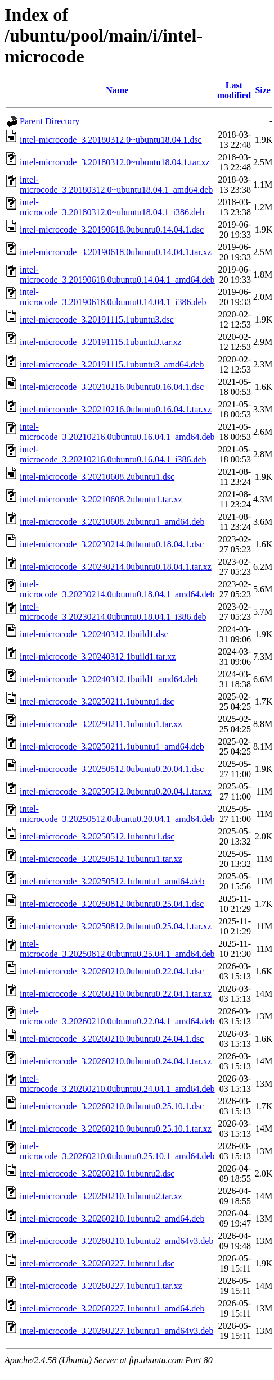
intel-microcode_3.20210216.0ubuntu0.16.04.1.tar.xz (116, 409)
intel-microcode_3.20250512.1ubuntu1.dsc (97, 836)
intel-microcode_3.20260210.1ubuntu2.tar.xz (101, 1196)
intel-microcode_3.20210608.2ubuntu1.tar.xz (101, 499)
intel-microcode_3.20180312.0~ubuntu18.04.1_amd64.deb (116, 184)
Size (263, 90)
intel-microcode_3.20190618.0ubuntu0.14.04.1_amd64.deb (117, 274)
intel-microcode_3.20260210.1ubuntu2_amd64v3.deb (116, 1241)
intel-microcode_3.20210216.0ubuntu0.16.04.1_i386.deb (113, 454)
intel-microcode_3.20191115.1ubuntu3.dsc (97, 319)
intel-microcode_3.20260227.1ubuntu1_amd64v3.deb (116, 1331)
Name (117, 90)
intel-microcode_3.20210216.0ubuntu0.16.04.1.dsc (112, 387)
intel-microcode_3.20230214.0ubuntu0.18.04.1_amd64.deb (117, 589)
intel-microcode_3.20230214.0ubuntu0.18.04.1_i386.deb (113, 611)
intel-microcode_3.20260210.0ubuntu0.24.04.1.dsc (112, 1038)
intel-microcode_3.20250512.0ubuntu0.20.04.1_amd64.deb (117, 814)
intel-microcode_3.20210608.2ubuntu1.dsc (97, 477)
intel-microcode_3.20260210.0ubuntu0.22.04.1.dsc (112, 971)
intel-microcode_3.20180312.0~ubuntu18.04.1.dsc (111, 139)
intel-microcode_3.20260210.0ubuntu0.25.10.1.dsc (112, 1106)
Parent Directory (49, 121)
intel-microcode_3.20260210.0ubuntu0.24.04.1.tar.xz (116, 1061)
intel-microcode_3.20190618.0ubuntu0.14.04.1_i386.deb (113, 297)
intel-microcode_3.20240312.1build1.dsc (94, 634)
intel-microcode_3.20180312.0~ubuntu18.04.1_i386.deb (112, 207)
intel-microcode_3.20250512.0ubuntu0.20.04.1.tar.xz (116, 791)
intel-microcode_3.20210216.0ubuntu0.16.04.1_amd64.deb (117, 432)
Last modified (234, 90)
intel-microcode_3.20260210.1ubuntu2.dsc (97, 1173)
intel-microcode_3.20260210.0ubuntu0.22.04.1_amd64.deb (117, 1016)
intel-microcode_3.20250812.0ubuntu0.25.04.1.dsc (112, 904)
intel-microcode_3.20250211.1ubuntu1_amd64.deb (112, 746)
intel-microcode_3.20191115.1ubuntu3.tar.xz (101, 342)
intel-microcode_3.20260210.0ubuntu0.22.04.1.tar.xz (116, 993)
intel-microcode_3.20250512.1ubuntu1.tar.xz (101, 859)
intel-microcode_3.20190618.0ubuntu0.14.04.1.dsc (112, 229)
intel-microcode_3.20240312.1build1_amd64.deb (109, 679)
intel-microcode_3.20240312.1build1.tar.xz (98, 656)
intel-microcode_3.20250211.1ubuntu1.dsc (97, 701)
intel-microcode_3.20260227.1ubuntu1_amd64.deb (112, 1308)
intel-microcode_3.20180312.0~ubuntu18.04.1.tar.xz (114, 162)
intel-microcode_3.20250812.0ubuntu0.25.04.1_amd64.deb (117, 949)
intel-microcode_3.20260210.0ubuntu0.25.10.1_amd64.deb (117, 1151)
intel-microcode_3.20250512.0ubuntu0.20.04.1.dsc (112, 769)
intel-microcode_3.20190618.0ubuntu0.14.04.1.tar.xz (116, 252)
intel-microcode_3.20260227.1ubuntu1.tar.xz (101, 1286)
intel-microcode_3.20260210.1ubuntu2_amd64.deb (112, 1218)
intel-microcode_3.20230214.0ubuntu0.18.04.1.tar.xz (116, 566)
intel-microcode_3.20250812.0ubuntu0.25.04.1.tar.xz (116, 926)
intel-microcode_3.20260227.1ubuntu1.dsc (97, 1263)
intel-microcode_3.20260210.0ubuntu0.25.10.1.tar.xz (116, 1128)
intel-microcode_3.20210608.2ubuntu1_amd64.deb (112, 521)
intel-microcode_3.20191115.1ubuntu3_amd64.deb (112, 364)
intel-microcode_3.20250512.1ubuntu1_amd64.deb (112, 881)
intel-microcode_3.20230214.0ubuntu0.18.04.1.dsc (112, 544)
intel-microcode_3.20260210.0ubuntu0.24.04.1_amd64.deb (117, 1083)
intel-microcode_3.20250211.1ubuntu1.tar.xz (101, 724)
